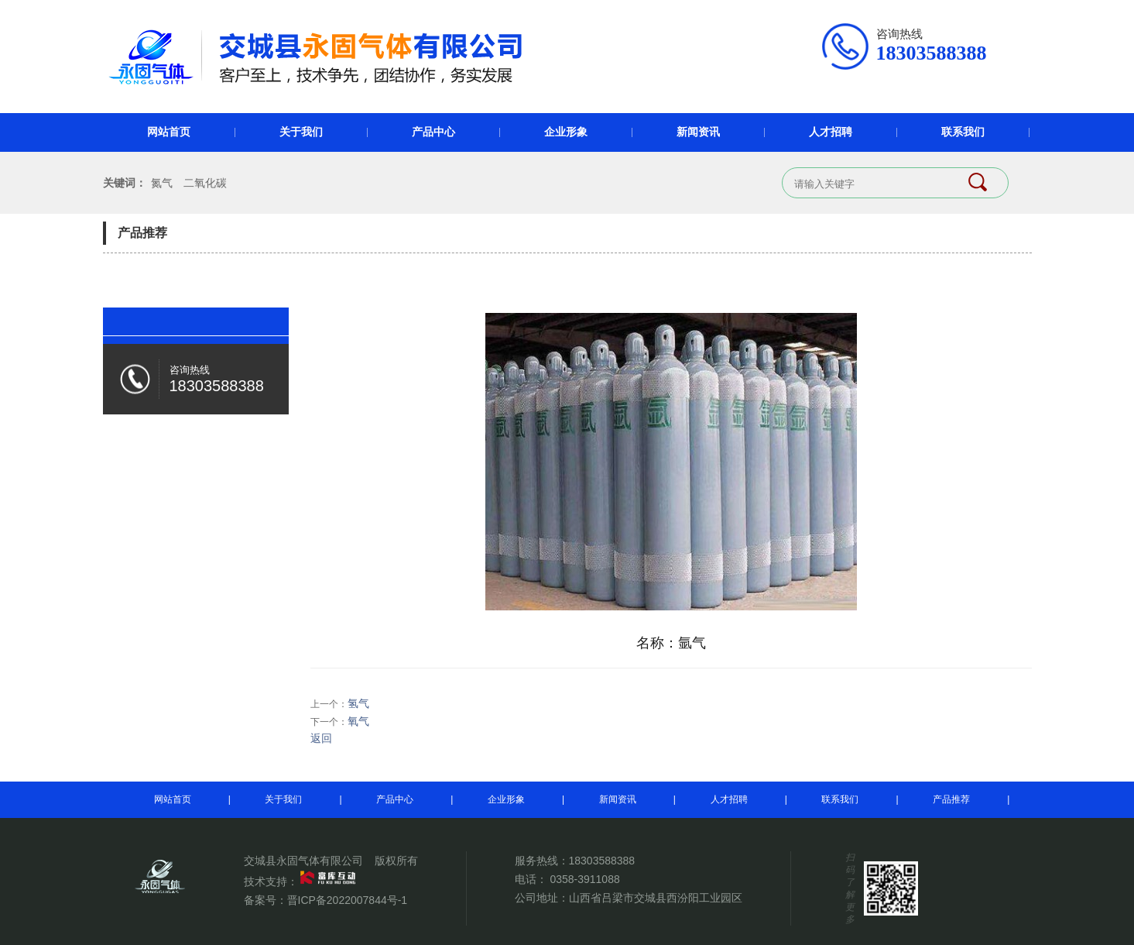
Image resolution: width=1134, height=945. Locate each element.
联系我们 (963, 132)
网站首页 (168, 132)
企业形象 (566, 132)
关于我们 (301, 132)
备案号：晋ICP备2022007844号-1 (326, 900)
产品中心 (433, 132)
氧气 (358, 721)
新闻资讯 (698, 132)
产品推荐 (951, 799)
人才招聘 (830, 132)
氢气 (358, 703)
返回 (321, 738)
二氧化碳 (205, 183)
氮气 (162, 183)
